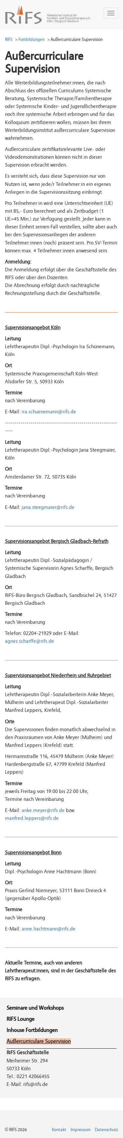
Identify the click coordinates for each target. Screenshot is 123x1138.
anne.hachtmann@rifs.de (48, 929)
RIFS (8, 39)
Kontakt (59, 1129)
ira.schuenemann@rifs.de (49, 412)
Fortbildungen (31, 39)
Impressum (81, 1129)
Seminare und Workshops (35, 1008)
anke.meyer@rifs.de (43, 810)
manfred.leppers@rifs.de (32, 818)
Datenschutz (106, 1129)
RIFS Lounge (20, 1019)
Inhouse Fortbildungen (32, 1030)
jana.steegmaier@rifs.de (48, 507)
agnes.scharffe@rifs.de (29, 641)
